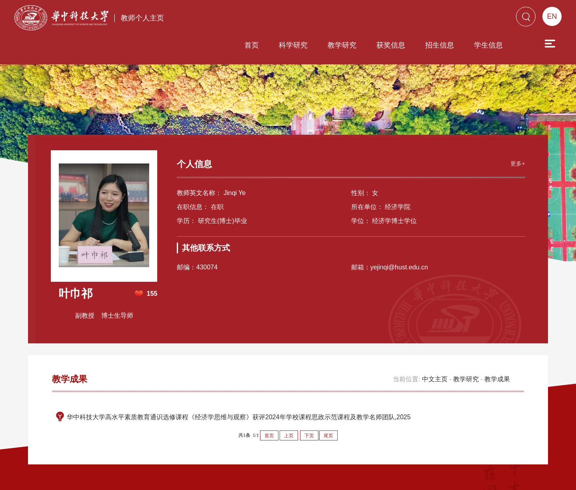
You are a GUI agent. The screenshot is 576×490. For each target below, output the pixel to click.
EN (552, 16)
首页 (206, 19)
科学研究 (247, 19)
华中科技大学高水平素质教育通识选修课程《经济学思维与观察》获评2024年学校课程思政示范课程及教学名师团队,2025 (239, 386)
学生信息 (442, 19)
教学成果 (497, 348)
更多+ (517, 132)
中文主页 (435, 348)
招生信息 (394, 19)
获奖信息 (345, 19)
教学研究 (296, 19)
